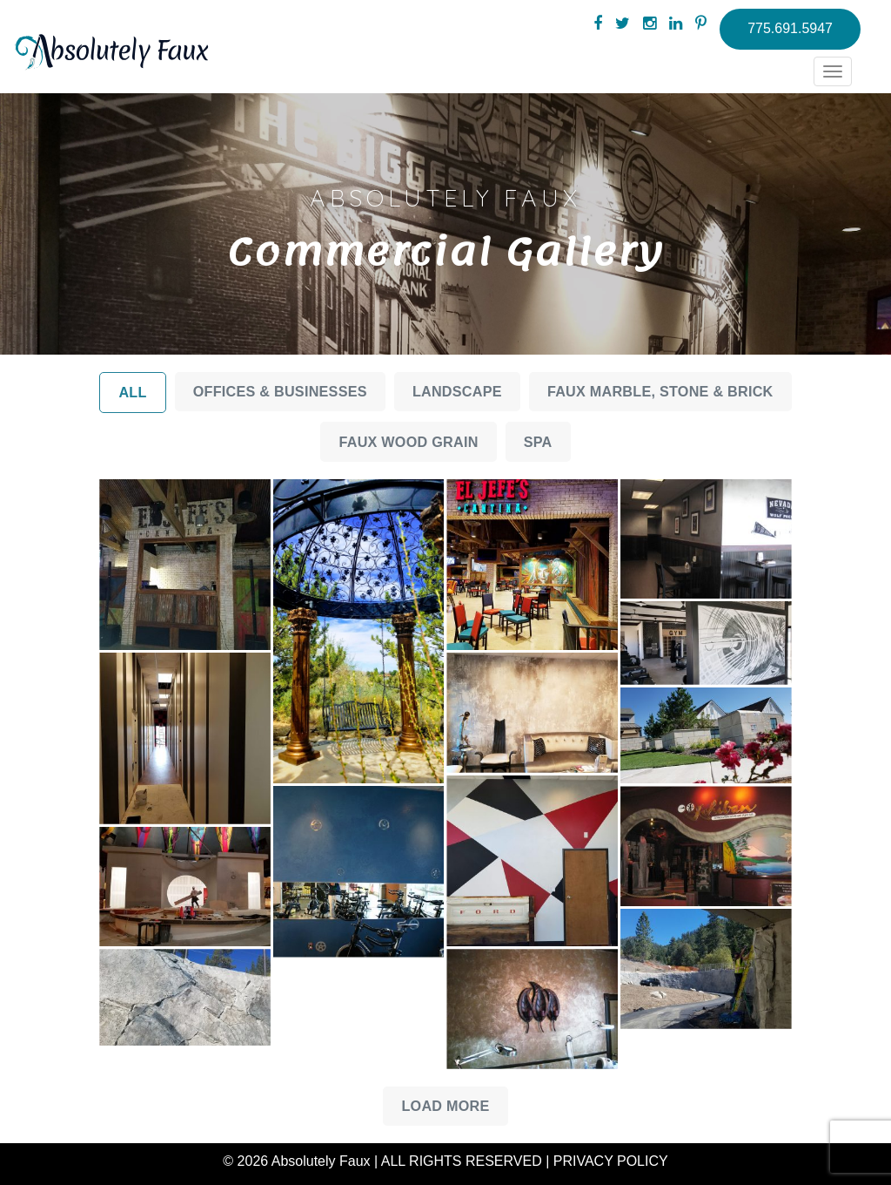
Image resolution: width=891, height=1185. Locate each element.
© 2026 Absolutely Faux (296, 1161)
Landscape (457, 391)
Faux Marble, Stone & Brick (660, 391)
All (132, 392)
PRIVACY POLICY (610, 1161)
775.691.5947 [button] (790, 28)
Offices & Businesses (280, 391)
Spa (538, 442)
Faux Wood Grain (408, 442)
